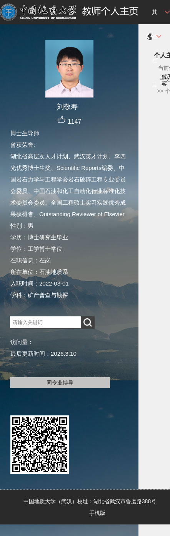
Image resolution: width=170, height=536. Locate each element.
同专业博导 (60, 383)
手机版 (97, 513)
